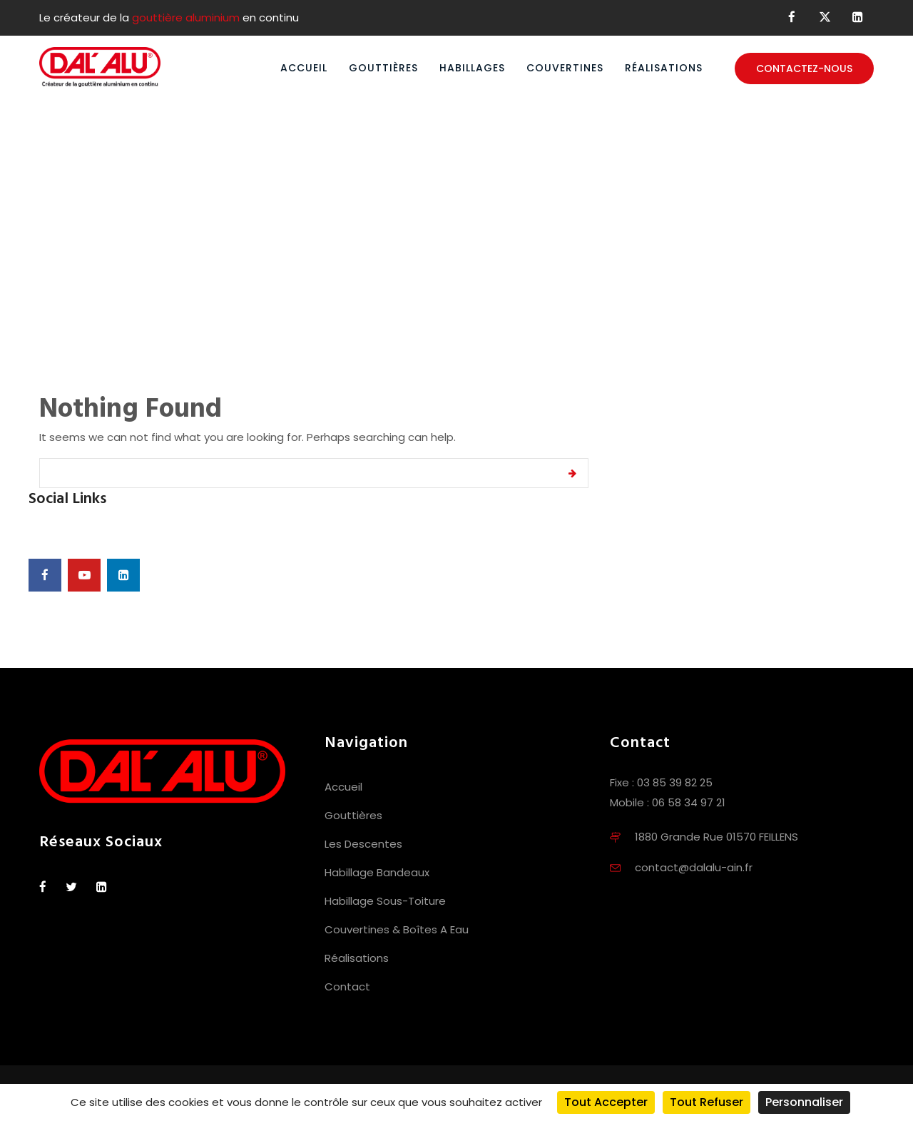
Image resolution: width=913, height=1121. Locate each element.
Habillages (472, 68)
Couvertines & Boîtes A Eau (397, 929)
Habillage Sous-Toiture (385, 900)
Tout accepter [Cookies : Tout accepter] (606, 1102)
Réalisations (664, 68)
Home (409, 239)
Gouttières (383, 68)
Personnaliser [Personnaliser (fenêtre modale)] (804, 1102)
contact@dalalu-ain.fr (694, 867)
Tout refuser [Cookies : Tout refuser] (706, 1102)
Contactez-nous (804, 68)
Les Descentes (363, 843)
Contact (347, 986)
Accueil (303, 68)
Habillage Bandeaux (377, 872)
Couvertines (564, 68)
